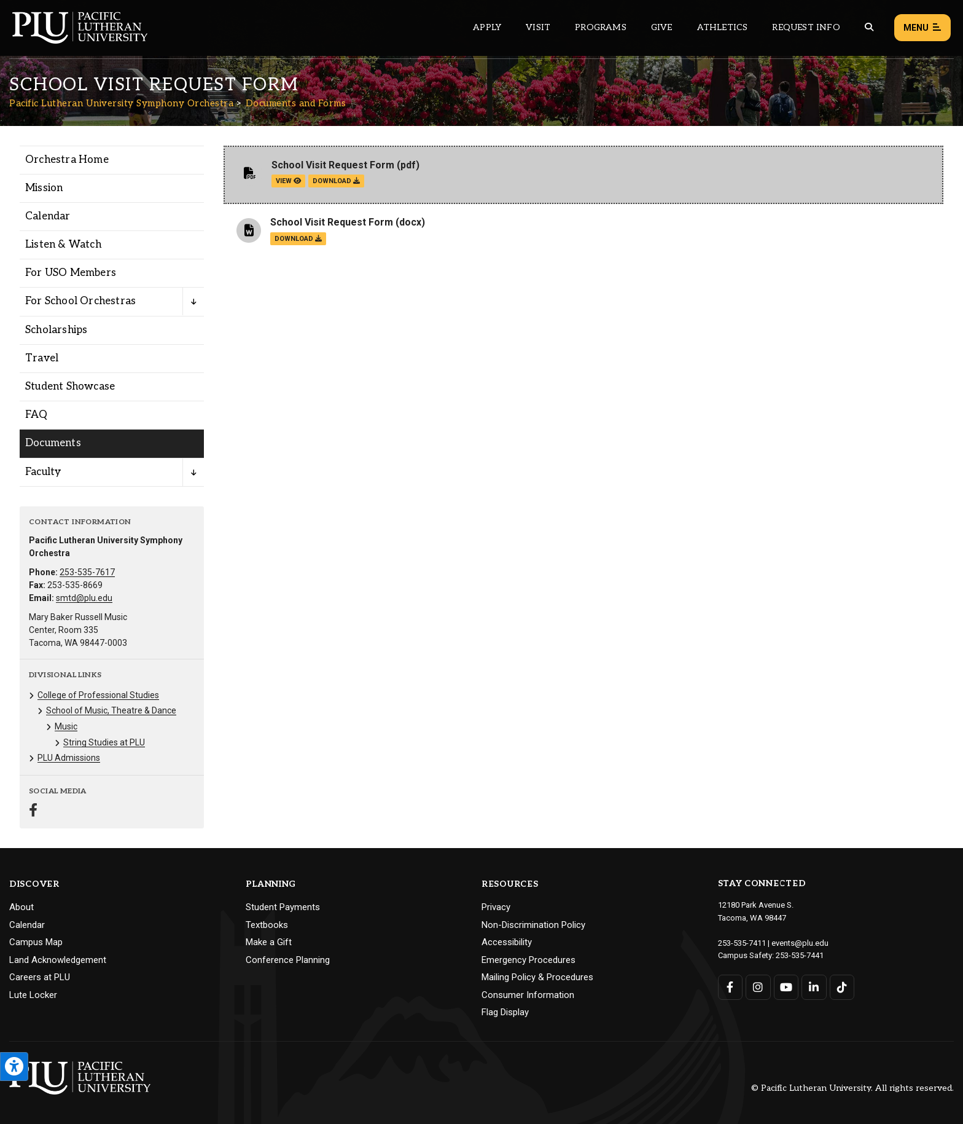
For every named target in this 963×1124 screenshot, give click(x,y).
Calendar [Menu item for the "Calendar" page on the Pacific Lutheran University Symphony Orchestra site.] (48, 216)
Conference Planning (288, 959)
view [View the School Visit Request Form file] (288, 181)
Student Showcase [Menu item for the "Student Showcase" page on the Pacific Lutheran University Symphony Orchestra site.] (70, 386)
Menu (922, 28)
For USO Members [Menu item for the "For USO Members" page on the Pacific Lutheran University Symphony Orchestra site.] (70, 273)
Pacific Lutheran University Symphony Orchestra (121, 103)
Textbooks (267, 924)
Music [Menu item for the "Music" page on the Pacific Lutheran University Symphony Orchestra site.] (66, 726)
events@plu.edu (799, 943)
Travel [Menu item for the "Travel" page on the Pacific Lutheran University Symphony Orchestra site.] (41, 358)
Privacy (496, 907)
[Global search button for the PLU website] (869, 27)
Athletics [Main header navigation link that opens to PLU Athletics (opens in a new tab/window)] (722, 27)
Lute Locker (33, 994)
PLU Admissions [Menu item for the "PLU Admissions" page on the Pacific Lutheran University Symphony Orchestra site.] (68, 758)
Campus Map (36, 942)
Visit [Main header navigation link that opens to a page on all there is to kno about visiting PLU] (538, 27)
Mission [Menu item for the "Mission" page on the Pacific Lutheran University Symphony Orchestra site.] (44, 188)
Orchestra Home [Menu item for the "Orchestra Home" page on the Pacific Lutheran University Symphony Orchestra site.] (67, 160)
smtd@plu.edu (84, 598)
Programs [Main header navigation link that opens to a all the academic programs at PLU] (600, 27)
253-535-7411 (742, 943)
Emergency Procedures (528, 959)
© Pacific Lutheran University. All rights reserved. (852, 1088)
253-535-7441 (800, 955)
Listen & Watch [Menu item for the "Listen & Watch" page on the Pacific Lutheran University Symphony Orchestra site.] (63, 244)
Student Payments (283, 907)
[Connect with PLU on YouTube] (786, 987)
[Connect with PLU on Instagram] (758, 987)
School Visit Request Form (332, 165)
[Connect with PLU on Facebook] (730, 987)
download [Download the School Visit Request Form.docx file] (298, 239)
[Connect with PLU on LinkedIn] (814, 987)
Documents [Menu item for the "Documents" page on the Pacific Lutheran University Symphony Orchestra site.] (53, 443)
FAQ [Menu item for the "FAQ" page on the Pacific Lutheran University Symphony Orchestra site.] (36, 415)
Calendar (27, 924)
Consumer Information (528, 994)
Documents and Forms (296, 103)
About (21, 907)
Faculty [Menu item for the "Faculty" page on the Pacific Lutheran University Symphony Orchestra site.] (43, 472)
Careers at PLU (39, 977)
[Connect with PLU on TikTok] (842, 987)
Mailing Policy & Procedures (537, 977)
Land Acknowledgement (57, 959)
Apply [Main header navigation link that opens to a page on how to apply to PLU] (487, 27)
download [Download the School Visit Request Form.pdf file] (336, 181)
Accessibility (507, 942)
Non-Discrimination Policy (533, 924)
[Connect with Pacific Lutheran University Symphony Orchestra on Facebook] (33, 811)
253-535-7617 (87, 572)
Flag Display (505, 1012)
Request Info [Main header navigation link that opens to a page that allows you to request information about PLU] (806, 27)
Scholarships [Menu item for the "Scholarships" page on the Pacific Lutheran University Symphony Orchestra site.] (56, 330)
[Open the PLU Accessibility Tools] (14, 1066)
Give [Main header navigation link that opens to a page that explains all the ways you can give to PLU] (662, 27)
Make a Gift (269, 942)
